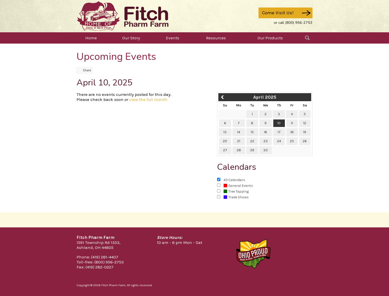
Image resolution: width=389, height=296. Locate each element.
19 (304, 132)
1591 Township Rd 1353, (98, 242)
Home (91, 37)
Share (84, 70)
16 (265, 132)
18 (292, 132)
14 (238, 132)
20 (225, 141)
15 (252, 132)
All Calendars (234, 180)
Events (172, 37)
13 (225, 132)
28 (239, 150)
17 (279, 132)
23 (266, 141)
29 (252, 150)
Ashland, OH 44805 (95, 247)
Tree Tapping (236, 191)
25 (292, 141)
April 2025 (264, 97)
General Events (238, 186)
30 (265, 150)
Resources (216, 37)
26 (305, 141)
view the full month (148, 99)
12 (304, 123)
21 (238, 141)
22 (252, 141)
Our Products (270, 37)
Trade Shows (236, 197)
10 (279, 123)
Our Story (131, 37)
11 (292, 123)
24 (279, 141)
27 (225, 150)
